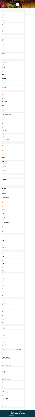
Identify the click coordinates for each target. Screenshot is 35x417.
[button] (23, 9)
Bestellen (30, 14)
